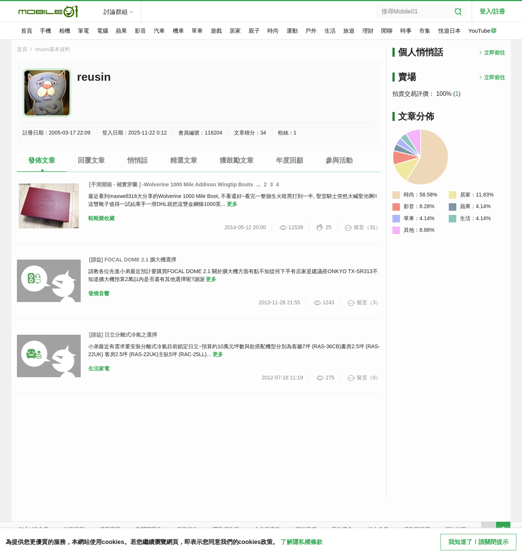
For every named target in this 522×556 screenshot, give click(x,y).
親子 (254, 30)
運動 (292, 30)
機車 (178, 30)
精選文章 (183, 160)
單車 (197, 30)
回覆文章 (91, 160)
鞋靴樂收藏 (101, 218)
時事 (406, 30)
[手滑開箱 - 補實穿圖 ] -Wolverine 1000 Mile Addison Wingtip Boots (171, 184)
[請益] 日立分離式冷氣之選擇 (123, 335)
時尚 (273, 30)
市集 (424, 30)
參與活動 (339, 160)
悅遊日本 (449, 30)
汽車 (159, 30)
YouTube (482, 31)
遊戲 (216, 30)
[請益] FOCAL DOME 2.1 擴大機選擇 (132, 260)
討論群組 (116, 12)
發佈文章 (41, 160)
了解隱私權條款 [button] (302, 542)
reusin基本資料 (52, 49)
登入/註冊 (492, 11)
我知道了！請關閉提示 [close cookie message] (478, 542)
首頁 (26, 30)
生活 (330, 30)
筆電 (83, 30)
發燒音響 (98, 293)
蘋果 (121, 30)
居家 (235, 30)
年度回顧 (289, 160)
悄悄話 (137, 160)
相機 (64, 30)
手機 (45, 30)
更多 (232, 204)
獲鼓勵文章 (236, 160)
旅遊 (349, 30)
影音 (140, 30)
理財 (368, 30)
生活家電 (98, 369)
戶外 (311, 30)
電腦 (102, 30)
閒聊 (386, 30)
